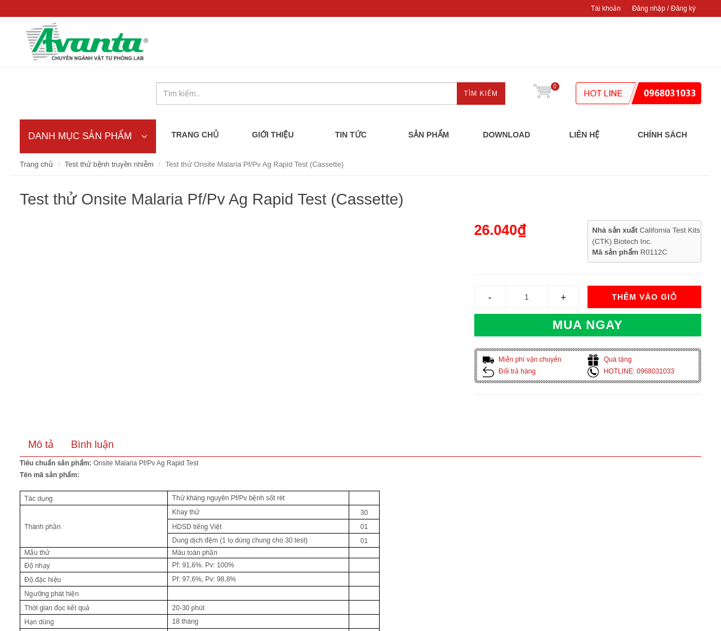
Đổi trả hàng (509, 321)
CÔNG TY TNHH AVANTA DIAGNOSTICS (87, 42)
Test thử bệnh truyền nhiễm (109, 113)
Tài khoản (606, 8)
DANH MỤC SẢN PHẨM (88, 84)
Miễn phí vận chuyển (522, 309)
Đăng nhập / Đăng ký (664, 8)
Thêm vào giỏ (644, 246)
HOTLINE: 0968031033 (631, 321)
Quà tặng (609, 309)
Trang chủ (36, 113)
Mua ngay (588, 274)
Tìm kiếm (481, 43)
